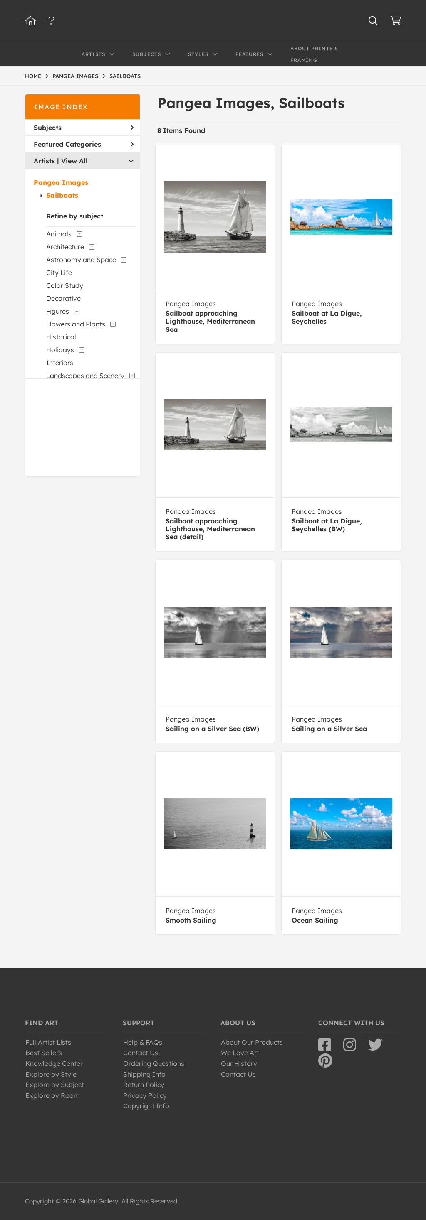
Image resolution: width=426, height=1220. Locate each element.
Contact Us (140, 1052)
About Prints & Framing (314, 54)
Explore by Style (51, 1074)
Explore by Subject (54, 1084)
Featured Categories (84, 144)
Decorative (63, 298)
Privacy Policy (145, 1095)
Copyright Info (146, 1106)
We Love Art (240, 1052)
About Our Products (252, 1042)
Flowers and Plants (75, 324)
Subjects (84, 127)
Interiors (59, 362)
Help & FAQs (142, 1042)
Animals (59, 234)
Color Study (64, 285)
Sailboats (62, 195)
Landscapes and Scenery (85, 375)
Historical (61, 337)
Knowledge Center (54, 1063)
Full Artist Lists (48, 1042)
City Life (59, 272)
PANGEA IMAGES (75, 76)
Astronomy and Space (81, 259)
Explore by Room (52, 1095)
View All (74, 161)
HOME (33, 76)
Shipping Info (144, 1074)
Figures (57, 311)
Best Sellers (43, 1052)
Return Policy (143, 1084)
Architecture (65, 247)
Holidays (60, 350)
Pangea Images (61, 182)
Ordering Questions (153, 1063)
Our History (239, 1063)
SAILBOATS (125, 76)
